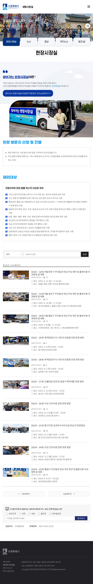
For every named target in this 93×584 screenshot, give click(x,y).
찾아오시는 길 (7, 568)
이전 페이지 (24, 493)
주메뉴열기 (88, 7)
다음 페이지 (69, 493)
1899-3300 (38, 566)
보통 (33, 513)
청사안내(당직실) (8, 571)
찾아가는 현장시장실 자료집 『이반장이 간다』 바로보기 (27, 93)
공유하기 (87, 25)
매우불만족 (56, 513)
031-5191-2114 (49, 566)
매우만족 (12, 513)
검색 (85, 254)
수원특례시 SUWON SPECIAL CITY (27, 7)
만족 (24, 513)
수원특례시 (11, 551)
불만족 (43, 513)
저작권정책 (6, 562)
